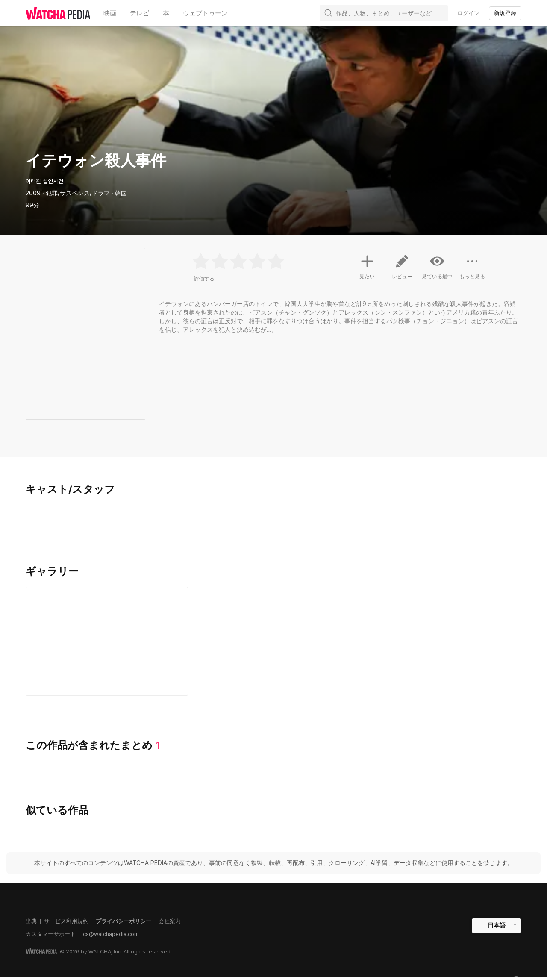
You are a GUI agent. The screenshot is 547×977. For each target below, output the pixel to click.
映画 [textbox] (109, 13)
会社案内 (170, 921)
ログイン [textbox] (468, 13)
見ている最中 (437, 267)
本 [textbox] (166, 13)
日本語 (497, 925)
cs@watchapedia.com (111, 934)
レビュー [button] (402, 270)
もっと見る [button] (472, 270)
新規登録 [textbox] (505, 13)
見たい (367, 266)
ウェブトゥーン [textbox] (205, 13)
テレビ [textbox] (139, 13)
